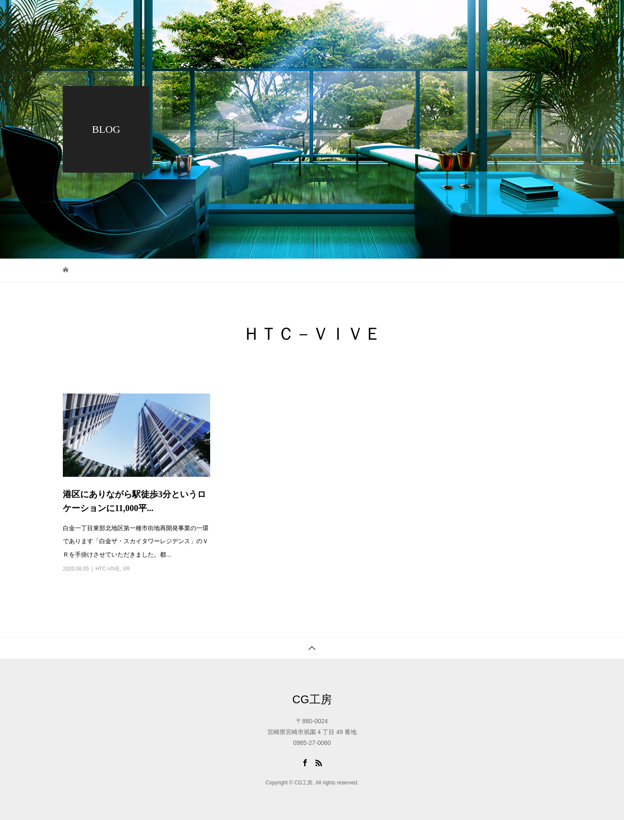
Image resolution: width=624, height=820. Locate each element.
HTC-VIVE (107, 569)
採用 (493, 15)
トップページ (302, 15)
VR (126, 569)
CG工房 (312, 699)
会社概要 (441, 15)
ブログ (396, 15)
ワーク (353, 15)
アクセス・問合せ (556, 15)
